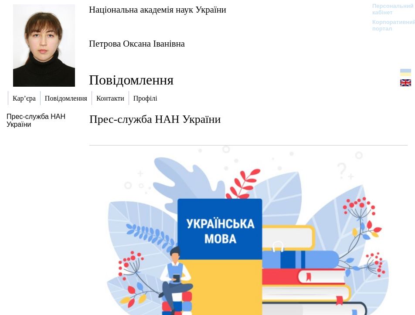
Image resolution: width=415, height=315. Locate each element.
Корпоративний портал (388, 25)
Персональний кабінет (388, 9)
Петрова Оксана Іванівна (137, 43)
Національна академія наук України (157, 9)
